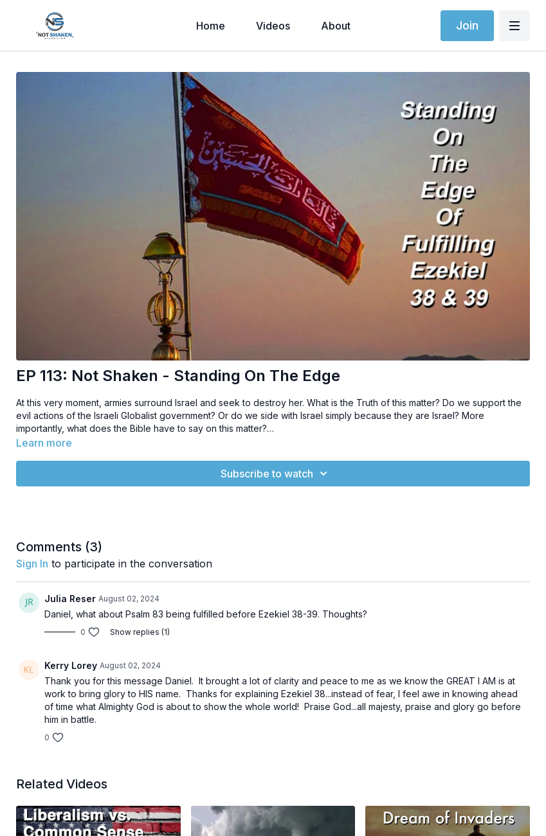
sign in (32, 563)
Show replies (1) (140, 632)
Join (467, 25)
